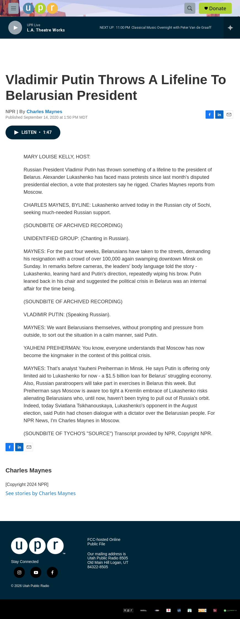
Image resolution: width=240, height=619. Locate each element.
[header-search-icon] (189, 8)
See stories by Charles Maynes (41, 493)
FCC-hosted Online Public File (103, 542)
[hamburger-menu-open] (13, 8)
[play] (15, 28)
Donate (217, 8)
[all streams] (232, 28)
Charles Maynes (44, 111)
